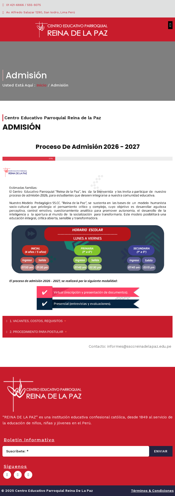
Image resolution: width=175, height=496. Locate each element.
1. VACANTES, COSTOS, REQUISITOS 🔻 (38, 321)
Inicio (41, 85)
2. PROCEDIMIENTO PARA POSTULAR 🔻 (39, 332)
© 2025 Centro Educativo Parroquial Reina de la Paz (47, 491)
